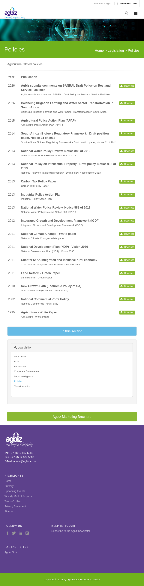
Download (127, 86)
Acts (16, 361)
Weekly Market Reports (18, 496)
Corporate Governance (26, 371)
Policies (18, 381)
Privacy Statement (15, 506)
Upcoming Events (14, 491)
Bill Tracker (20, 366)
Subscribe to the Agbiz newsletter (70, 530)
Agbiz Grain (11, 552)
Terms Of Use (12, 501)
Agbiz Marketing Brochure (71, 417)
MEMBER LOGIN (127, 3)
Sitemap (9, 511)
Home (99, 50)
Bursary (9, 486)
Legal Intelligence (23, 376)
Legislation (23, 347)
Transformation (22, 386)
